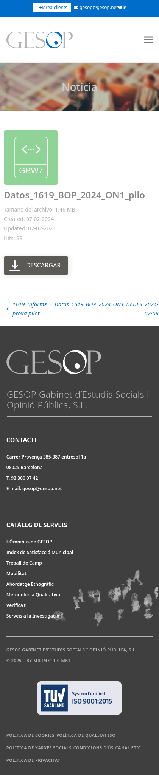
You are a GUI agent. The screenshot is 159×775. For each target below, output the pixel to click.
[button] (148, 40)
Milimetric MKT (52, 660)
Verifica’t (16, 605)
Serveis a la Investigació (32, 616)
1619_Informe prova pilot (26, 309)
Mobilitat (16, 573)
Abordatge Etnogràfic (30, 584)
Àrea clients (53, 7)
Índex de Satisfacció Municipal (39, 552)
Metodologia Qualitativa (33, 594)
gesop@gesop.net (96, 7)
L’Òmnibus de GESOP (29, 542)
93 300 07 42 (24, 478)
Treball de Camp (24, 563)
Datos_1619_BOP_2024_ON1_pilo (74, 194)
